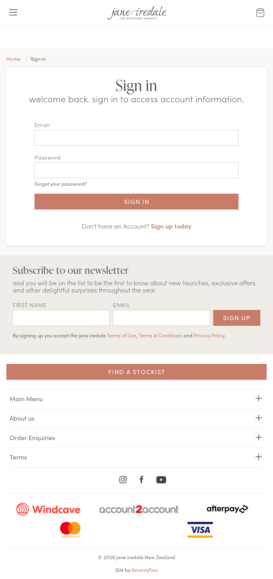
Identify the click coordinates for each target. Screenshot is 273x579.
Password (47, 157)
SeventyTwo (145, 569)
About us (136, 418)
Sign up (236, 317)
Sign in (136, 201)
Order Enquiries (136, 437)
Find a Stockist (136, 371)
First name (29, 305)
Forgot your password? (60, 183)
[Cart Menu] (260, 12)
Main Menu (136, 398)
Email (42, 125)
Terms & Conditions (160, 335)
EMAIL (121, 305)
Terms (136, 457)
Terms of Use (121, 335)
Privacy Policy (209, 335)
